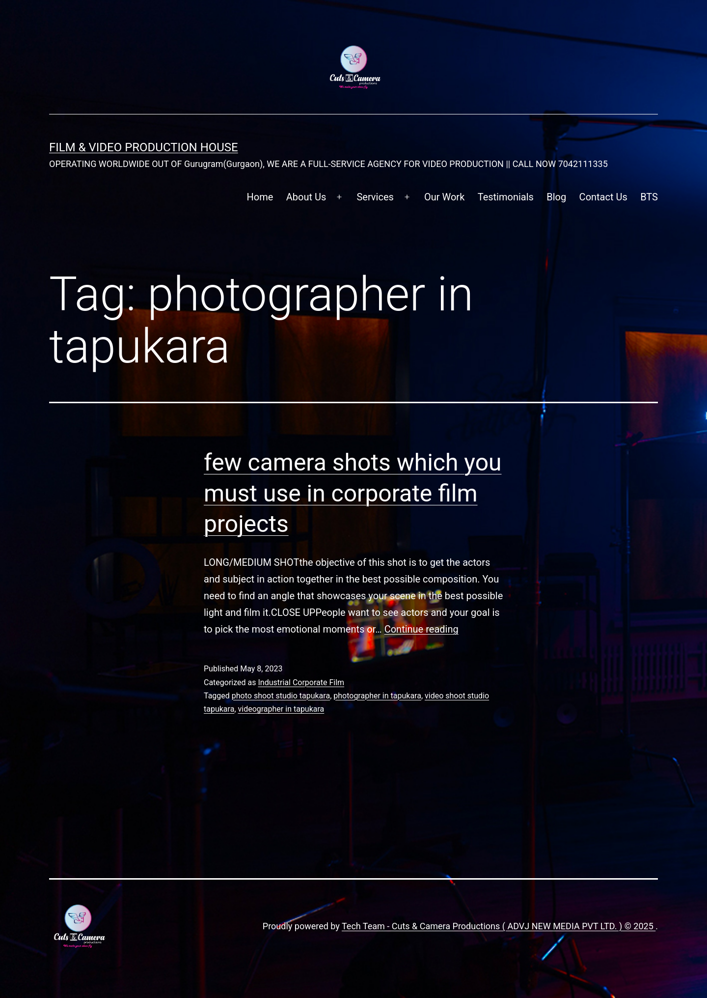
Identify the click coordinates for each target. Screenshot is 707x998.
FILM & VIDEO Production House (143, 147)
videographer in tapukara (281, 709)
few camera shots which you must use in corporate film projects (353, 493)
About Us (306, 197)
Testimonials (506, 197)
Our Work (444, 197)
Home (260, 197)
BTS (649, 197)
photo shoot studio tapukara (281, 695)
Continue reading (421, 629)
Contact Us (603, 197)
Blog (556, 197)
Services (374, 197)
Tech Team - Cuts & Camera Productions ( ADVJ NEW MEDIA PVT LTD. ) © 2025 (498, 926)
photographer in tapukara (377, 695)
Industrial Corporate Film (301, 682)
